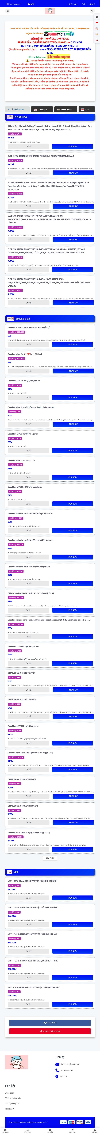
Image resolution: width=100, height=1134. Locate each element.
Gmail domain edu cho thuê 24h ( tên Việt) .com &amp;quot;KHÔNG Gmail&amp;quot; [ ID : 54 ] (49, 619)
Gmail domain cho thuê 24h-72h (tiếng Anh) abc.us (30, 513)
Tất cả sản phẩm (16, 109)
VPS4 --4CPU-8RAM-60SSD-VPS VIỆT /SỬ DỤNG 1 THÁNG (33, 960)
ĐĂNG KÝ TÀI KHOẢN (50, 1031)
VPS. (85, 109)
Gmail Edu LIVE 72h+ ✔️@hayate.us (23, 726)
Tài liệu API (9, 1108)
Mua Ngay (72, 146)
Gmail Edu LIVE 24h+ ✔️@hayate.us (23, 646)
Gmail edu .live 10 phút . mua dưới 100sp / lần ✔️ (29, 327)
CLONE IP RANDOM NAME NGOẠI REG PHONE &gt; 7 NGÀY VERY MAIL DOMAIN (41, 156)
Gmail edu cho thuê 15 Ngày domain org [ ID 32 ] (29, 832)
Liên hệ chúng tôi (12, 1103)
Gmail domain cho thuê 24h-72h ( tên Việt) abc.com (30, 540)
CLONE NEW (40, 109)
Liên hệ (92, 4)
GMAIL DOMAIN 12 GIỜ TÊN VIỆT (21, 673)
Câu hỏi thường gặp (13, 1098)
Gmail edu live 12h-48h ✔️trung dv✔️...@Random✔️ (31, 407)
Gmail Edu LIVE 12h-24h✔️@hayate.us (25, 487)
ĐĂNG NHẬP (50, 1022)
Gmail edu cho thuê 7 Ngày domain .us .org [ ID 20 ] (30, 752)
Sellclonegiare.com (40, 1122)
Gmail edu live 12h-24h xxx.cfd (21, 460)
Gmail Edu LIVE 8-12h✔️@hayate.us (24, 433)
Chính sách (73, 4)
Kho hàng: (15, 133)
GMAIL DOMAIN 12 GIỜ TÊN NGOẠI (22, 699)
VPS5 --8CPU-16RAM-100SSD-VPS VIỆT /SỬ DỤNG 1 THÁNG (33, 987)
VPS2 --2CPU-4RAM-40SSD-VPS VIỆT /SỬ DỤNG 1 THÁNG (32, 907)
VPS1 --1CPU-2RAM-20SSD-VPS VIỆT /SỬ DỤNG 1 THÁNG (32, 881)
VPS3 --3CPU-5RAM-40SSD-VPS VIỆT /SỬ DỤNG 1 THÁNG (32, 934)
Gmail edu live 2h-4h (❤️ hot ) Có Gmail (25, 354)
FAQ (83, 4)
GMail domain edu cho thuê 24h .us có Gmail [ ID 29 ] (31, 593)
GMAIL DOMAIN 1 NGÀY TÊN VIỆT (22, 779)
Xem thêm (50, 858)
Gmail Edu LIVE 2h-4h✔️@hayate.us (24, 380)
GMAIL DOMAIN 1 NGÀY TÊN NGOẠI (23, 805)
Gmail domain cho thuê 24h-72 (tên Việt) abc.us (29, 566)
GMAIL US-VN (64, 109)
